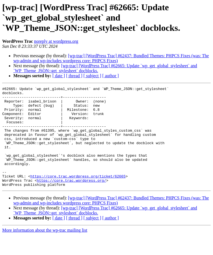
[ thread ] (74, 75)
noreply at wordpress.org (56, 41)
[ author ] (110, 75)
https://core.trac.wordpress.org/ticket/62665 (77, 194)
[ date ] (58, 75)
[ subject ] (92, 75)
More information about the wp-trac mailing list (44, 250)
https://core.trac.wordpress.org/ (71, 199)
